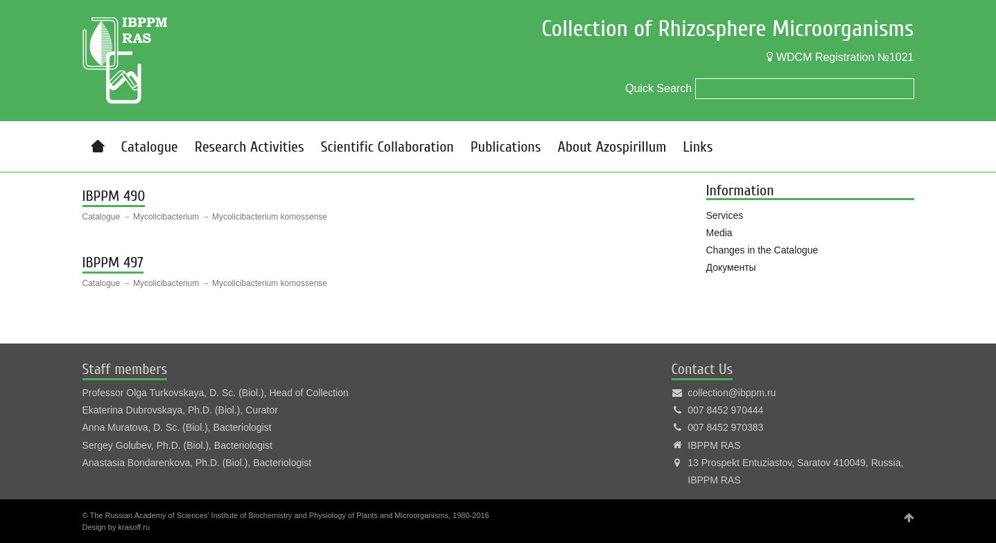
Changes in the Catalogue (762, 250)
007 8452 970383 (725, 427)
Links (698, 147)
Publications (506, 147)
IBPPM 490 (114, 196)
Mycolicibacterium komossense (269, 217)
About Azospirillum (611, 147)
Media (719, 232)
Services (725, 215)
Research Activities (249, 147)
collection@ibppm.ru (732, 392)
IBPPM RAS (714, 445)
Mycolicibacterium (166, 217)
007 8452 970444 (725, 410)
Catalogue (149, 147)
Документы (731, 267)
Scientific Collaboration (387, 147)
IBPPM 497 (112, 262)
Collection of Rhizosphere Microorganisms (727, 28)
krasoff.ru (134, 527)
